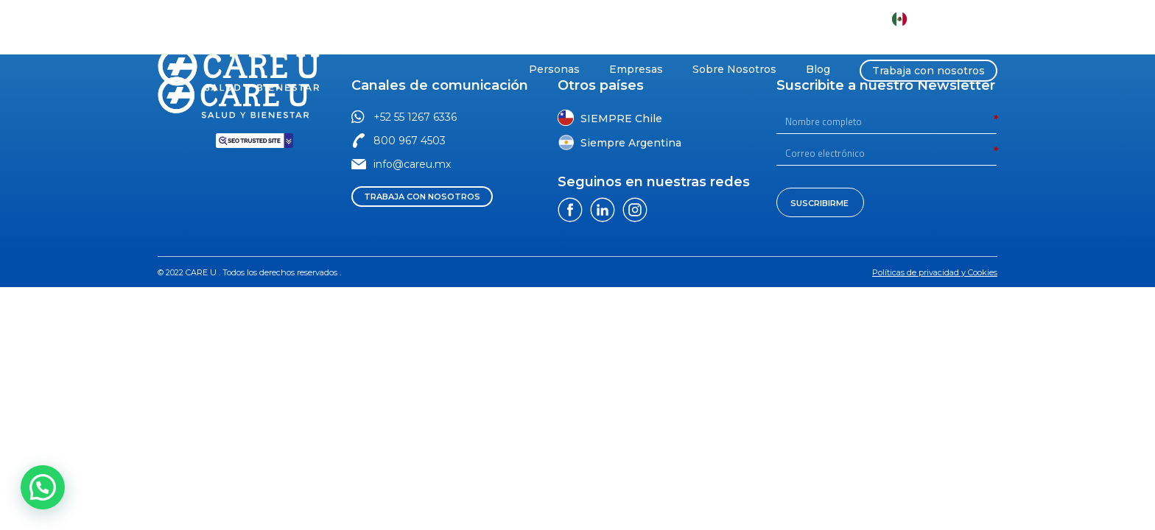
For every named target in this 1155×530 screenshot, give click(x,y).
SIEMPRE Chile (621, 118)
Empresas (636, 69)
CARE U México (950, 19)
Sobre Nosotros (734, 69)
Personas (554, 69)
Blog (818, 69)
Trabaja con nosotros (928, 70)
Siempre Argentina (630, 142)
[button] (420, 19)
